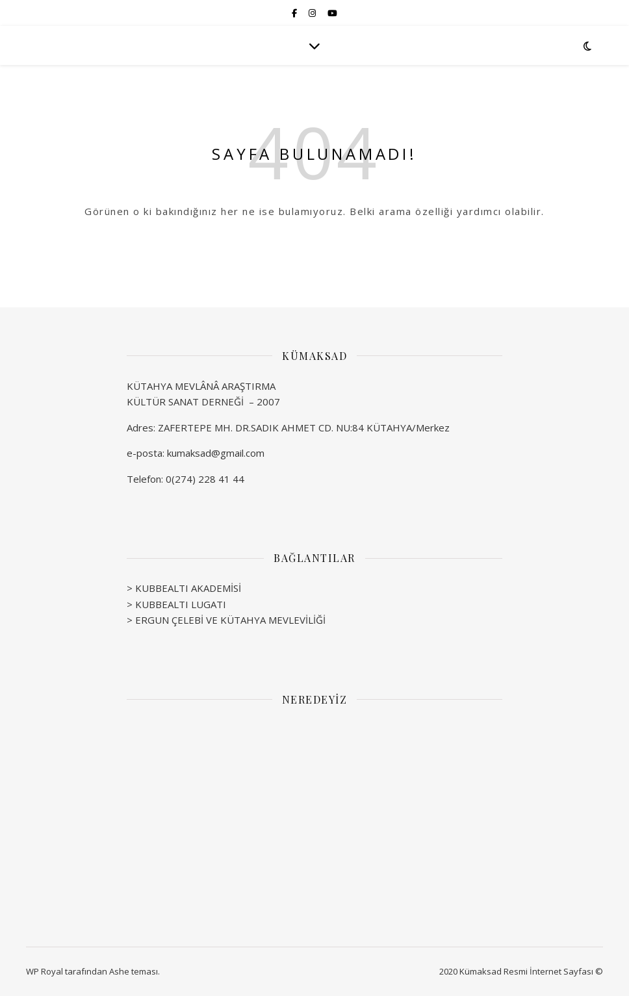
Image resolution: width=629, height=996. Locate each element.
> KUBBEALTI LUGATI (176, 604)
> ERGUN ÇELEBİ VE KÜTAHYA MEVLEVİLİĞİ (226, 619)
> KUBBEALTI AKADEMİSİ (184, 587)
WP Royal (44, 971)
